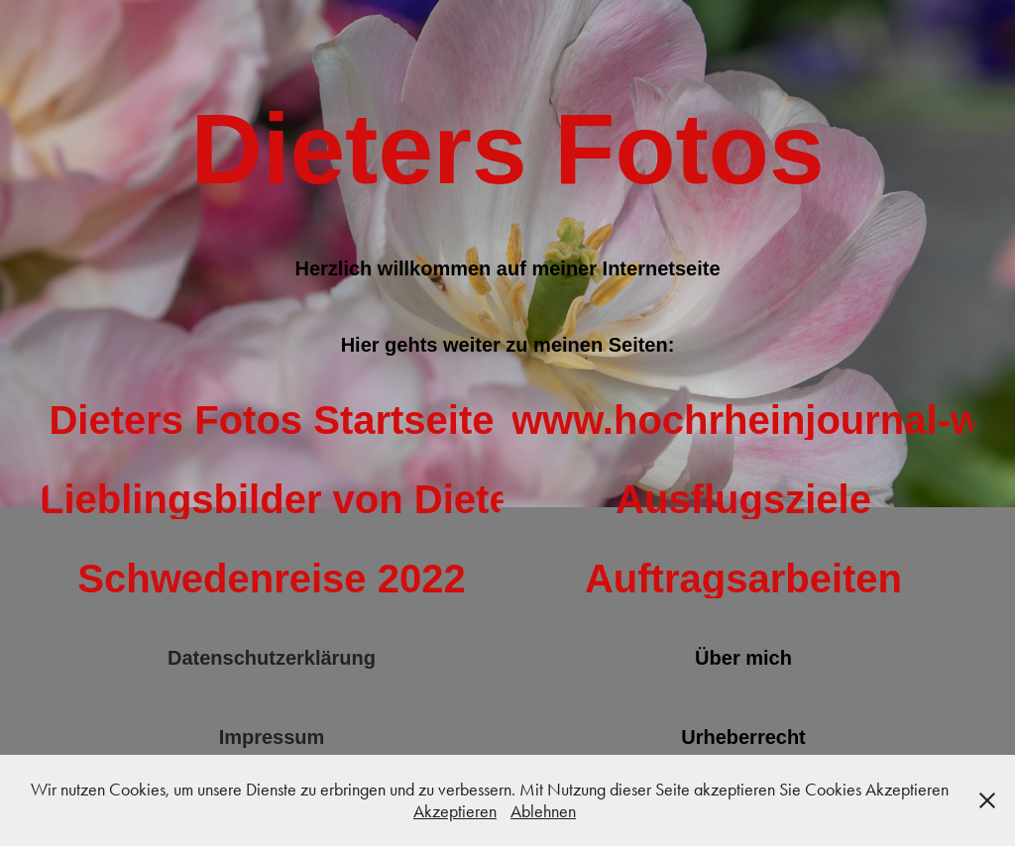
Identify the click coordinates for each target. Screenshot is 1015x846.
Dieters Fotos (507, 148)
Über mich (743, 658)
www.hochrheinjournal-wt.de (743, 420)
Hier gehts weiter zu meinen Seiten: (508, 345)
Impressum (272, 737)
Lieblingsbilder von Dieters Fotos (272, 499)
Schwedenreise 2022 (271, 578)
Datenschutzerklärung (272, 658)
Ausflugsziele (743, 499)
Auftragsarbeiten (743, 578)
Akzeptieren (455, 811)
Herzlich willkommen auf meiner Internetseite (507, 268)
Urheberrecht (743, 737)
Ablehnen (543, 811)
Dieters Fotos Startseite (271, 420)
